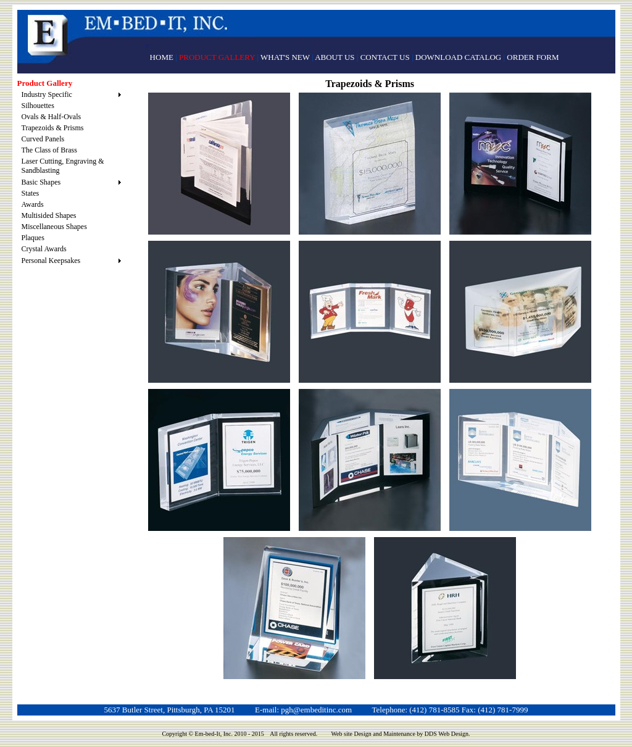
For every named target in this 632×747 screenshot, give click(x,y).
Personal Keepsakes (51, 260)
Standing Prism (219, 312)
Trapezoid (520, 460)
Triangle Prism (294, 608)
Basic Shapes (41, 182)
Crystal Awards (44, 248)
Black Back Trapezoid (370, 460)
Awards (33, 204)
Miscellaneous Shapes (54, 226)
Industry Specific (47, 94)
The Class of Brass (49, 150)
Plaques (33, 237)
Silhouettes (38, 105)
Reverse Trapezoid (520, 312)
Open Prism (219, 460)
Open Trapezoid (370, 312)
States (31, 193)
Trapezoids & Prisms (53, 127)
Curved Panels (43, 139)
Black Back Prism (520, 164)
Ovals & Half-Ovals (51, 116)
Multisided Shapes (49, 215)
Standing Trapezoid (370, 164)
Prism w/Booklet (219, 164)
